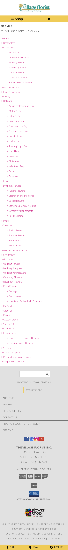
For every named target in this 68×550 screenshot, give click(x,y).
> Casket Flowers (15, 200)
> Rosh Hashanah (16, 121)
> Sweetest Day (15, 136)
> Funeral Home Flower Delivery (23, 338)
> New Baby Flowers (17, 67)
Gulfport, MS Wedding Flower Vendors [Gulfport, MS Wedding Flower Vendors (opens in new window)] (34, 529)
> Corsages (12, 291)
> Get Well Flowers (16, 72)
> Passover (12, 176)
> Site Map (6, 348)
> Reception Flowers (11, 281)
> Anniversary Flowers (18, 57)
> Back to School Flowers (19, 82)
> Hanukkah (13, 151)
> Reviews (6, 315)
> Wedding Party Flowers (13, 272)
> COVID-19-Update (11, 352)
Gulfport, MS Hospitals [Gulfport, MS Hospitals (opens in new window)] (50, 524)
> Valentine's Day (15, 166)
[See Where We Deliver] (34, 390)
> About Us (6, 310)
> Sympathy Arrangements (20, 210)
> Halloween (13, 141)
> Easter (11, 171)
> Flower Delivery (10, 333)
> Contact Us (7, 328)
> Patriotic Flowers (10, 87)
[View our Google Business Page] (31, 440)
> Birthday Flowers (16, 62)
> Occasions (7, 47)
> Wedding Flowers (10, 263)
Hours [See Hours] (57, 547)
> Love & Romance (10, 92)
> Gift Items (7, 259)
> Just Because (14, 52)
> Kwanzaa (12, 156)
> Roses (5, 181)
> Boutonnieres (15, 296)
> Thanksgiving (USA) (17, 146)
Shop (17, 18)
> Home (5, 38)
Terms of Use (55, 538)
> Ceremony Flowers (11, 277)
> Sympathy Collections (12, 361)
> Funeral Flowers (16, 190)
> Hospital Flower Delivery (20, 343)
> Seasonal (6, 225)
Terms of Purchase (34, 538)
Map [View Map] (34, 547)
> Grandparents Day (17, 126)
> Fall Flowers (14, 240)
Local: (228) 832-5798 (34, 462)
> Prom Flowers (9, 286)
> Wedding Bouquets (11, 268)
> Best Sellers (8, 42)
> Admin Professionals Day (20, 106)
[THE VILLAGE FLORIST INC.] (34, 11)
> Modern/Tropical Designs (15, 250)
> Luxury (5, 96)
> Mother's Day (14, 111)
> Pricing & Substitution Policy (16, 357)
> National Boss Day (17, 131)
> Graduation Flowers (18, 77)
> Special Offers (9, 324)
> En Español (7, 306)
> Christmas (13, 161)
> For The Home (15, 215)
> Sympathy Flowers (11, 185)
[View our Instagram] (36, 440)
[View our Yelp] (41, 440)
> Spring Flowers (15, 230)
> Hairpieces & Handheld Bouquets (24, 301)
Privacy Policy (14, 538)
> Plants (5, 220)
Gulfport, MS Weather (18, 534)
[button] (34, 494)
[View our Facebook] (26, 440)
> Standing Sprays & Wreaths (21, 205)
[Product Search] (34, 374)
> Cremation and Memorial (20, 195)
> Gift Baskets (8, 254)
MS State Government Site (47, 534)
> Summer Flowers (16, 235)
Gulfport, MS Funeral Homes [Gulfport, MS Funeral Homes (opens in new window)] (18, 524)
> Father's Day (14, 116)
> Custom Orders (10, 319)
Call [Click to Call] (11, 547)
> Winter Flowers (15, 245)
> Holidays (6, 100)
